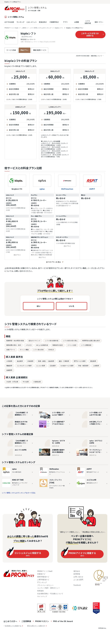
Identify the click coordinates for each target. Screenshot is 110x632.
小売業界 (9, 361)
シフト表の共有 (38, 350)
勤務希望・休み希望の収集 (15, 340)
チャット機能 (24, 350)
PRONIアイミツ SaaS (11, 28)
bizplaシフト (59, 28)
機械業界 (9, 366)
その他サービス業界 (66, 366)
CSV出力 (51, 350)
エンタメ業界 (40, 366)
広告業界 (53, 366)
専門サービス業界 (80, 361)
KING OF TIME (18, 480)
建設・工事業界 (64, 361)
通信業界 (93, 361)
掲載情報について (90, 56)
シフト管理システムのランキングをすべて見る (18, 493)
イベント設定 (72, 345)
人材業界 (96, 366)
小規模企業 (37, 382)
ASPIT (92, 189)
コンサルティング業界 (24, 366)
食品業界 (20, 361)
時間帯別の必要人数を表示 (91, 340)
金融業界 (9, 370)
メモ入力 (29, 345)
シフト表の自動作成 (51, 340)
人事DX (24, 28)
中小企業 (26, 382)
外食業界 (30, 361)
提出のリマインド (34, 340)
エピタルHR (91, 480)
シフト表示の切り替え (70, 340)
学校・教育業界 (83, 366)
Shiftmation (67, 189)
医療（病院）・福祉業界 (46, 361)
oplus (42, 189)
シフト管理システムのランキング (40, 28)
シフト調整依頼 (86, 345)
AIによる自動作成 (42, 345)
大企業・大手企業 (12, 382)
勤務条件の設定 (58, 345)
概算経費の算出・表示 (13, 345)
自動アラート (10, 350)
